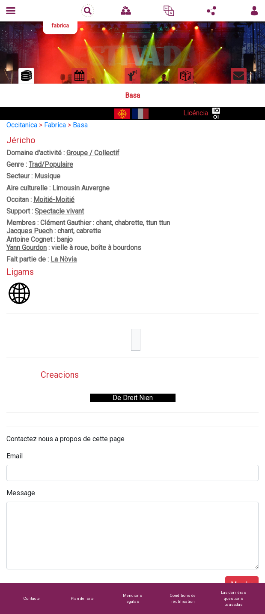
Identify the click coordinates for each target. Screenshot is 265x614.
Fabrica (55, 125)
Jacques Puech (29, 231)
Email (14, 456)
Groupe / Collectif (92, 153)
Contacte (32, 598)
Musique (47, 176)
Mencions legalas (132, 598)
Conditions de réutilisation (183, 598)
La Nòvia (64, 259)
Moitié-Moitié (53, 200)
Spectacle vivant (59, 211)
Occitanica (21, 125)
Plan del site (82, 598)
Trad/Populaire (51, 164)
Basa (80, 125)
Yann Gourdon (26, 248)
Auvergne (95, 188)
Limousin (66, 188)
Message (20, 493)
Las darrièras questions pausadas (233, 598)
